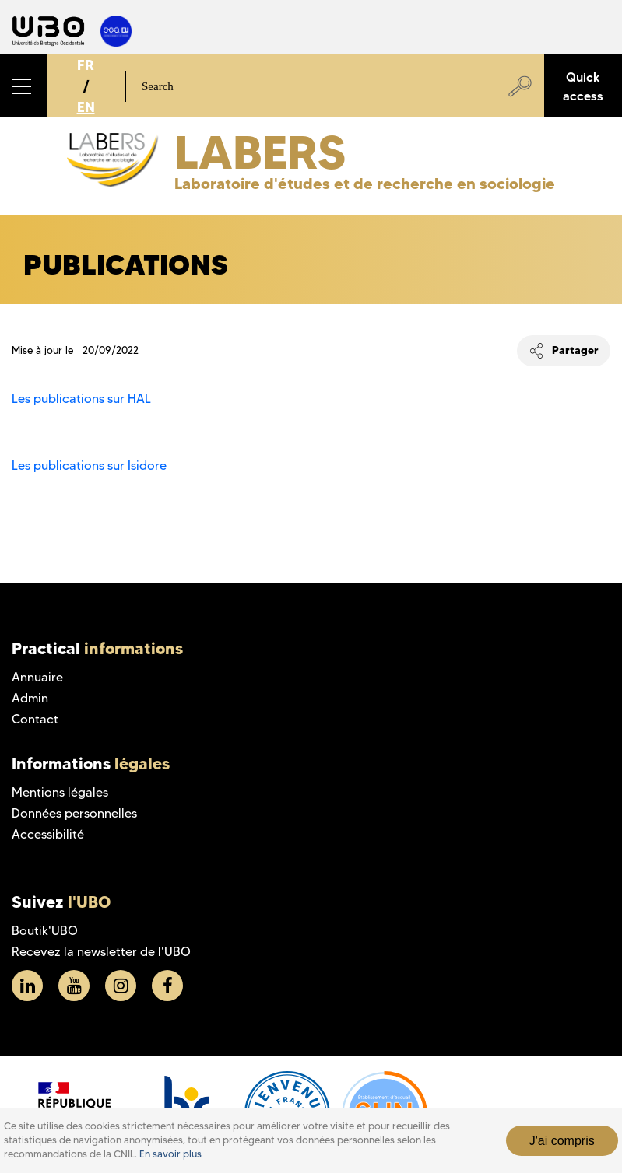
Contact (35, 719)
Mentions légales (60, 792)
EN (86, 107)
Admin (30, 698)
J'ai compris (562, 1140)
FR (85, 65)
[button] (23, 85)
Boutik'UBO (45, 930)
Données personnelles (74, 813)
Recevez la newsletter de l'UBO (101, 951)
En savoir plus (170, 1154)
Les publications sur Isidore (89, 465)
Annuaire (37, 677)
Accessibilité (48, 834)
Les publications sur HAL (81, 398)
